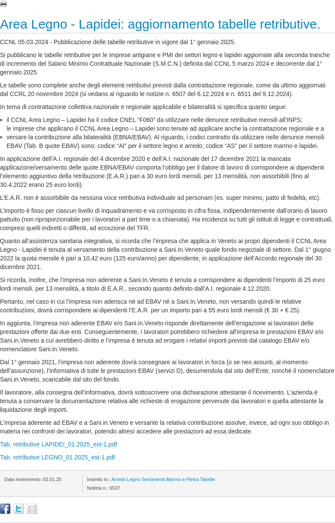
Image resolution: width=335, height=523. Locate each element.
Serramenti (153, 479)
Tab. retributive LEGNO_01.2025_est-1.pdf (57, 457)
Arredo (118, 479)
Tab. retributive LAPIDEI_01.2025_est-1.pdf (58, 444)
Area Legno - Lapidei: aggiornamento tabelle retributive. (160, 24)
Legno (133, 479)
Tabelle (207, 479)
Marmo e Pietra (182, 479)
